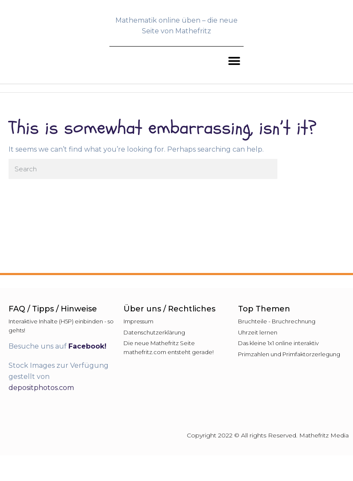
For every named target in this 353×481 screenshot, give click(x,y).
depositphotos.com (41, 388)
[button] (234, 61)
